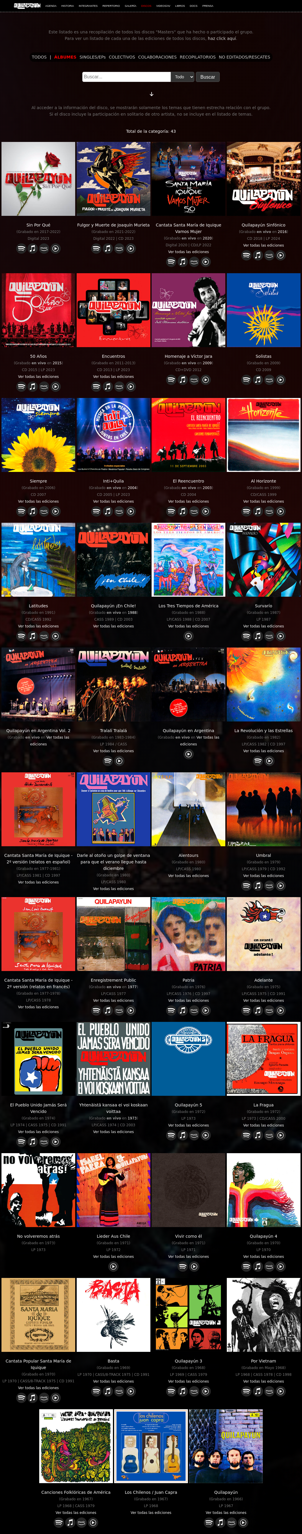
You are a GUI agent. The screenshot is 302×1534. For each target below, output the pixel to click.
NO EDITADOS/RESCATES (244, 57)
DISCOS (146, 5)
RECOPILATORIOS (198, 57)
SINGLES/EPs (93, 57)
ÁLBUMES (65, 57)
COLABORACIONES (157, 57)
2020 (207, 238)
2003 (207, 488)
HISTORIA (67, 5)
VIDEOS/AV (163, 5)
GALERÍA (130, 5)
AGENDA (51, 5)
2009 (207, 363)
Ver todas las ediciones (188, 252)
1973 (132, 1118)
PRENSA (207, 5)
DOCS (194, 5)
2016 (282, 232)
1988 (132, 613)
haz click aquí (222, 38)
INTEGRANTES (88, 5)
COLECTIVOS (122, 57)
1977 (132, 987)
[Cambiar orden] (151, 93)
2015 (57, 363)
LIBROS (180, 5)
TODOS (39, 57)
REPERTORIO (111, 5)
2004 (132, 488)
